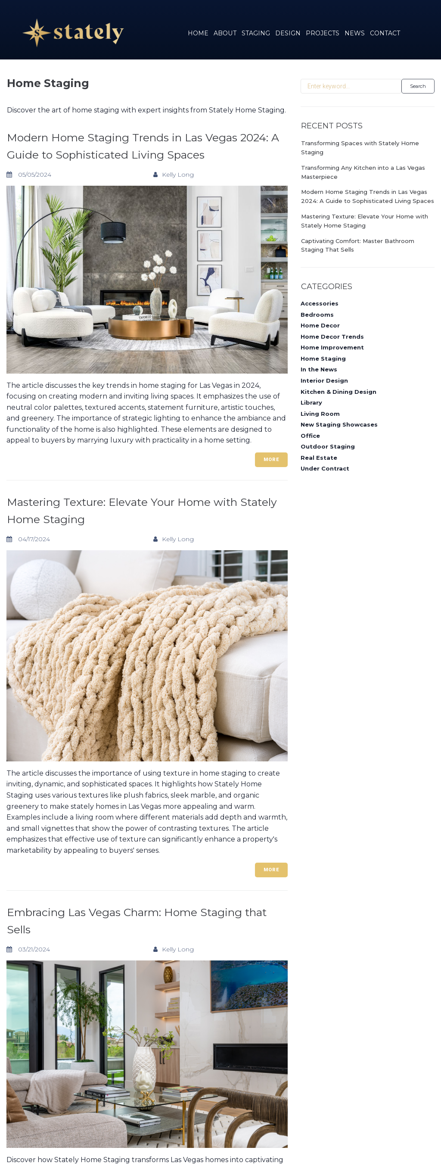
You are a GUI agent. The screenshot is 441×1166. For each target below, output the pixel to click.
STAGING (256, 33)
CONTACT (385, 33)
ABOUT (225, 33)
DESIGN (288, 33)
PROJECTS (322, 33)
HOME (198, 33)
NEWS (355, 33)
